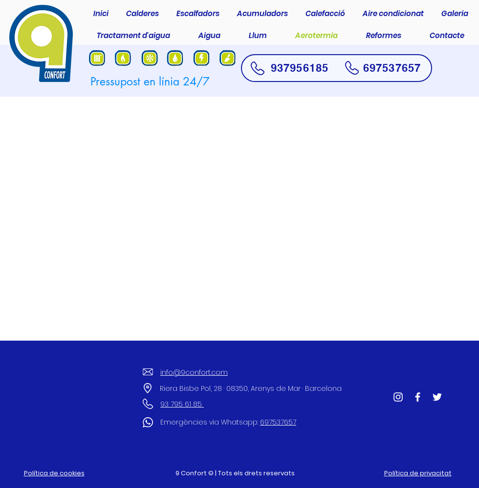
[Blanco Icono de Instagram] (398, 397)
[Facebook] (418, 397)
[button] (142, 13)
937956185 (299, 67)
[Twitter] (437, 397)
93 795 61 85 (182, 404)
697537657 (392, 67)
